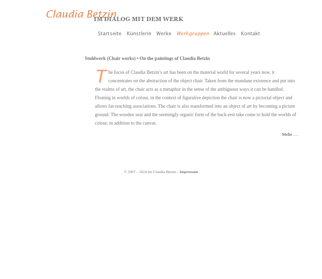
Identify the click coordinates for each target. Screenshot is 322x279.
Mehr (287, 134)
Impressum (189, 172)
